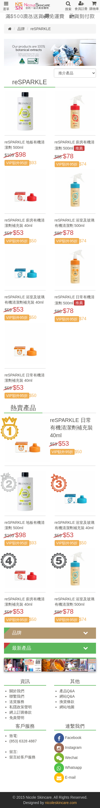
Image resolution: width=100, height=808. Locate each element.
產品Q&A (67, 691)
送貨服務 (16, 702)
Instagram (68, 747)
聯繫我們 (16, 696)
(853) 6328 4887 (23, 741)
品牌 (21, 29)
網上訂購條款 (20, 712)
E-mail (65, 777)
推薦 (79, 148)
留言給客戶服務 (22, 757)
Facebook (68, 737)
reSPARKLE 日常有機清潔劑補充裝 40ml (71, 427)
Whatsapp (68, 767)
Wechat (66, 757)
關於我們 (16, 691)
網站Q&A (67, 696)
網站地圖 (66, 707)
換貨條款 (66, 702)
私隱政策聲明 (20, 707)
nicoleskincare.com (61, 803)
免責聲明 (16, 717)
